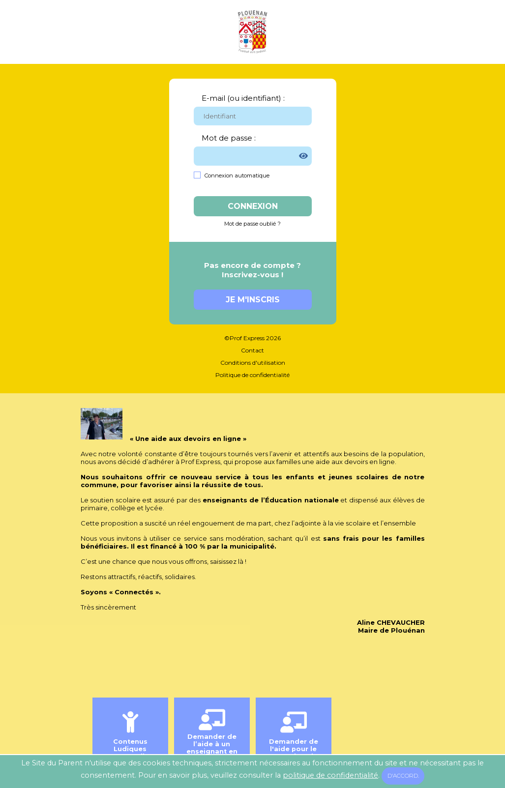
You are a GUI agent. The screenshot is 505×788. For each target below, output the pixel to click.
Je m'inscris (253, 299)
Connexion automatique (237, 175)
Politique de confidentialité (252, 375)
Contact (252, 350)
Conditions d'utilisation (252, 362)
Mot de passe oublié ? (252, 223)
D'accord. (403, 775)
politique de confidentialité (330, 775)
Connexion (253, 206)
